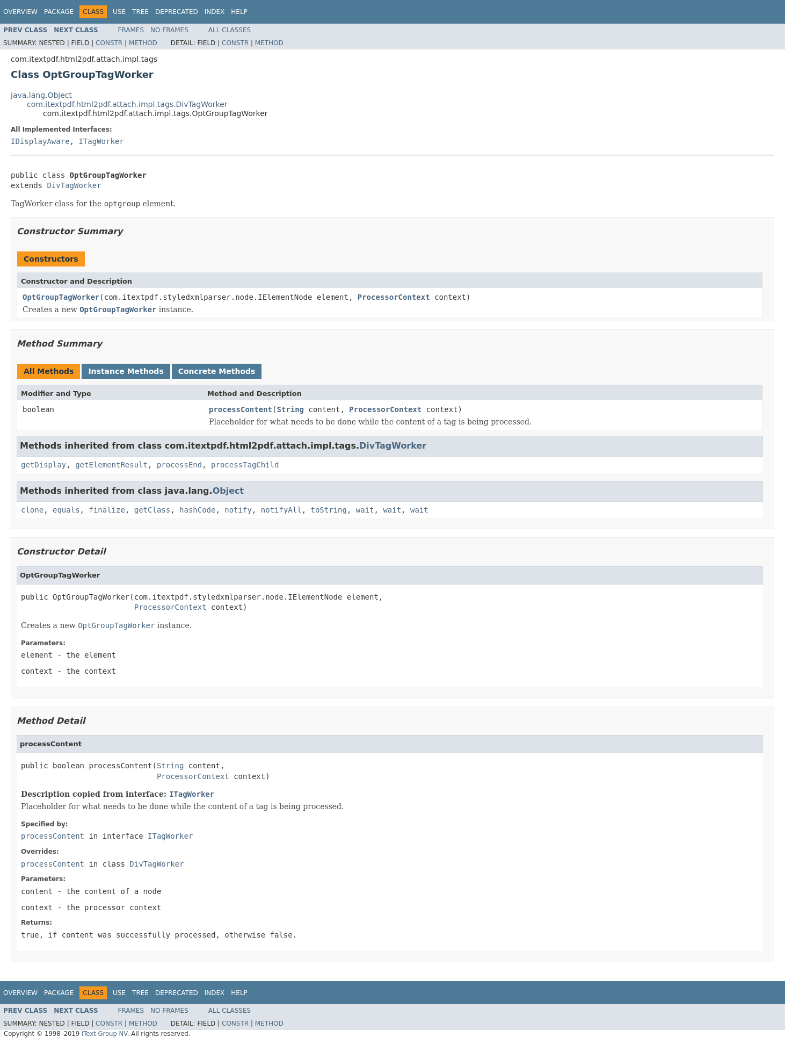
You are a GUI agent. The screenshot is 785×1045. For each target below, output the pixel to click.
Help (239, 12)
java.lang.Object (41, 95)
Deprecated (176, 12)
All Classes (229, 30)
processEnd (179, 464)
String (290, 409)
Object (228, 491)
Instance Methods (125, 371)
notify (238, 510)
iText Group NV (104, 1033)
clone (32, 510)
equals (66, 510)
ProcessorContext (394, 297)
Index (215, 12)
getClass (152, 510)
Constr (109, 43)
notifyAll (281, 510)
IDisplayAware (40, 141)
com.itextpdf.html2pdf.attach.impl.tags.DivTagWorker (127, 104)
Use (119, 12)
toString (329, 510)
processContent (240, 409)
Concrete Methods (217, 371)
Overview (20, 12)
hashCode (197, 510)
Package (59, 12)
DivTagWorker (74, 185)
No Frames (169, 30)
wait (365, 510)
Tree (140, 12)
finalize (107, 510)
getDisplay (43, 464)
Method (143, 43)
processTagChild (245, 464)
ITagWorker (100, 141)
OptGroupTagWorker (61, 297)
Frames (131, 30)
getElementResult (111, 464)
